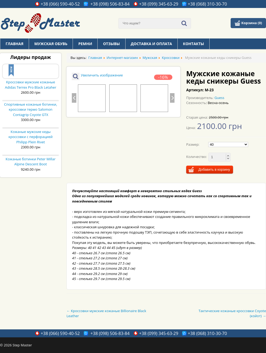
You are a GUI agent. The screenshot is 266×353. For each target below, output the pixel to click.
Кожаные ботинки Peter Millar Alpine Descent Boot (31, 162)
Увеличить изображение (97, 75)
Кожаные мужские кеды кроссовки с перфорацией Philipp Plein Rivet (31, 136)
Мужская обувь (50, 43)
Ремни (85, 43)
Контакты (193, 43)
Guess (219, 97)
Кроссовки (170, 57)
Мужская (150, 57)
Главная (14, 43)
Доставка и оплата (151, 43)
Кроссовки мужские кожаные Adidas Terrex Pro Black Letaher (30, 85)
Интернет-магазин (122, 57)
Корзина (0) (248, 23)
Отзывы (111, 43)
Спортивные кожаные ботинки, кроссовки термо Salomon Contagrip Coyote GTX (30, 109)
